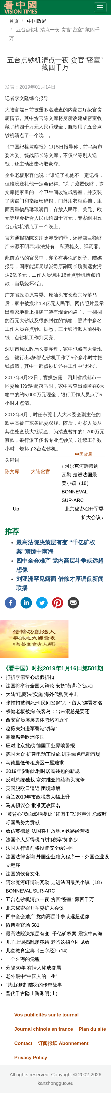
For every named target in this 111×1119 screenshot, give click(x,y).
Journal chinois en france (43, 1029)
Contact (23, 1043)
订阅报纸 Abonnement (63, 1043)
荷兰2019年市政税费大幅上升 (38, 797)
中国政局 (37, 21)
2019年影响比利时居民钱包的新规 (43, 771)
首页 (14, 21)
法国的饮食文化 (23, 874)
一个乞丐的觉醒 (23, 959)
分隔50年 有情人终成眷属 (33, 968)
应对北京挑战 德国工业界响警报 (40, 745)
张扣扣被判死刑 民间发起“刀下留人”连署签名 (54, 703)
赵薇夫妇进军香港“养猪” (31, 728)
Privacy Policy (30, 1057)
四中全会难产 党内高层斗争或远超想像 (48, 916)
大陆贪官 (40, 471)
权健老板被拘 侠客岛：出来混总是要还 (48, 711)
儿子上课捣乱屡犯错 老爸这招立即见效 (48, 942)
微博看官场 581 (22, 925)
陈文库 (12, 471)
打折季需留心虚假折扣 (30, 677)
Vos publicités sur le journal (46, 1015)
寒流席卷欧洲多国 (25, 737)
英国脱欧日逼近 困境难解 (33, 788)
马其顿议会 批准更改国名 (33, 805)
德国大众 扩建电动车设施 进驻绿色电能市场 (53, 754)
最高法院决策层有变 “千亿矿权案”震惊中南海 (54, 933)
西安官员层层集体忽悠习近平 (37, 720)
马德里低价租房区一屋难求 (35, 762)
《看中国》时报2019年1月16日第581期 (53, 668)
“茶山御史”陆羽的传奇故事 (34, 985)
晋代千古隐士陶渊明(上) (31, 993)
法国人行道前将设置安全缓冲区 (40, 848)
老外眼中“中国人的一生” (31, 976)
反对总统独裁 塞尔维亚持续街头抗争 (45, 780)
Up (16, 509)
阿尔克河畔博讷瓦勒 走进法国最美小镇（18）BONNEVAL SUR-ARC (80, 483)
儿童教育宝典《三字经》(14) (37, 950)
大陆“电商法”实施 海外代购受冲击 (42, 694)
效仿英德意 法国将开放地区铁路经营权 (48, 831)
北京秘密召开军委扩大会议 (35, 908)
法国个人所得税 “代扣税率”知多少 (42, 839)
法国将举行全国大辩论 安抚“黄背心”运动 (49, 686)
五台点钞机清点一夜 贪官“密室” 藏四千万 (50, 899)
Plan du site (92, 1029)
